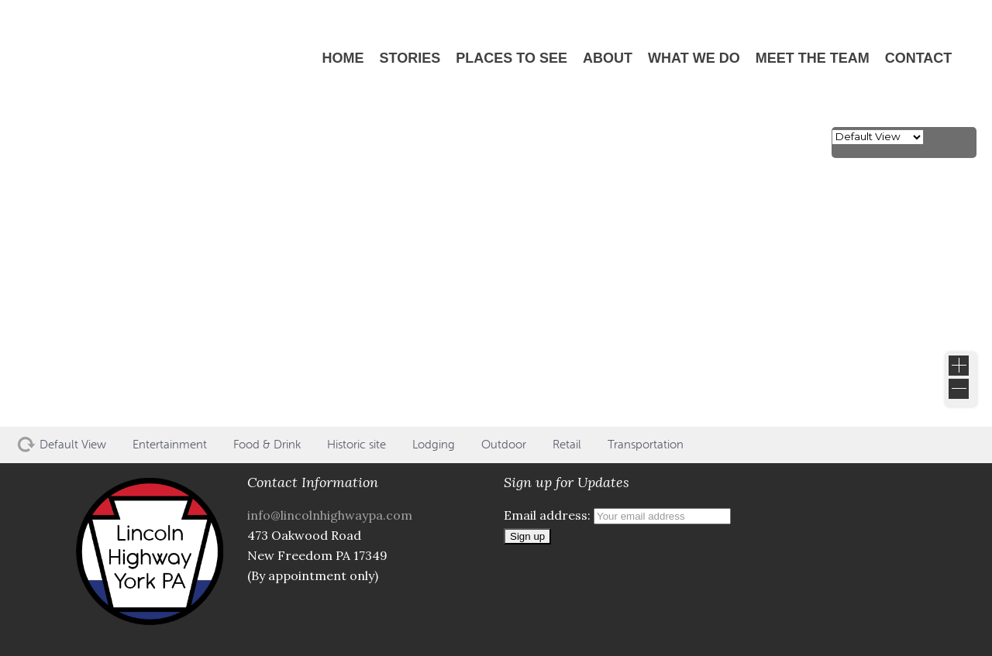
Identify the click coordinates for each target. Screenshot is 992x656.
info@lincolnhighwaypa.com (329, 515)
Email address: (617, 515)
